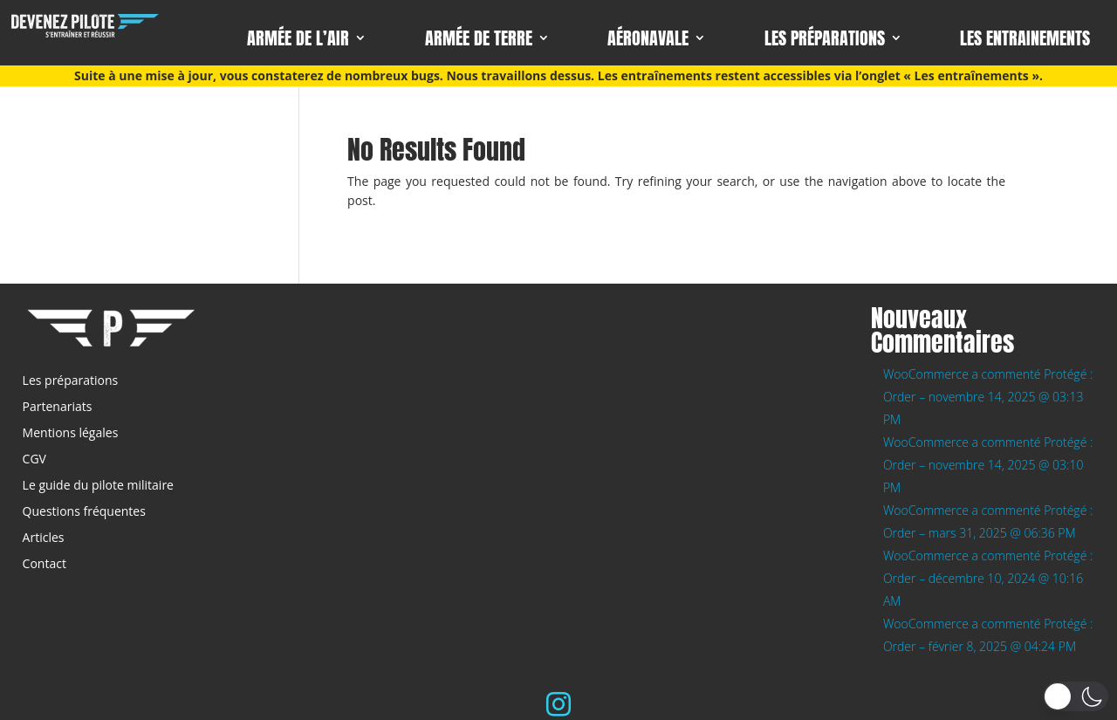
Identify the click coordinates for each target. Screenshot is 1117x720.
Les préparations (824, 40)
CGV (34, 460)
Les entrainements (1025, 40)
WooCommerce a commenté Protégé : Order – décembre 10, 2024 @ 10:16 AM (988, 578)
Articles (44, 538)
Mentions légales (71, 434)
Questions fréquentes (84, 512)
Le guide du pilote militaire (98, 486)
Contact (44, 565)
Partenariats (58, 408)
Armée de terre (478, 40)
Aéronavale (648, 40)
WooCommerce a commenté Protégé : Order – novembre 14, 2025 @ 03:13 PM (988, 397)
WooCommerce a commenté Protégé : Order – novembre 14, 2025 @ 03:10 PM (988, 465)
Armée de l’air (298, 40)
